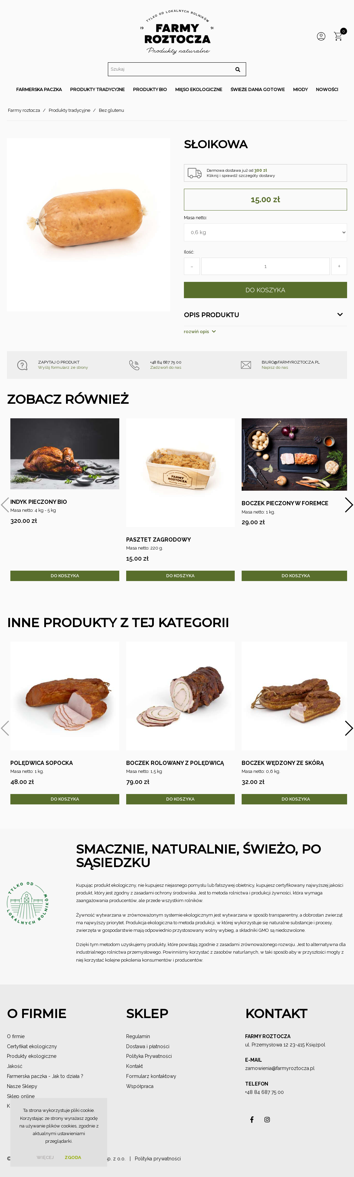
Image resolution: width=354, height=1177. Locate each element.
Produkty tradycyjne (69, 110)
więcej (45, 1157)
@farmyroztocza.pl (293, 1068)
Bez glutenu (111, 110)
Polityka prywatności (158, 1158)
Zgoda (73, 1157)
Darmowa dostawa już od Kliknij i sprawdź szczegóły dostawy (241, 173)
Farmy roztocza (24, 110)
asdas (252, 1121)
